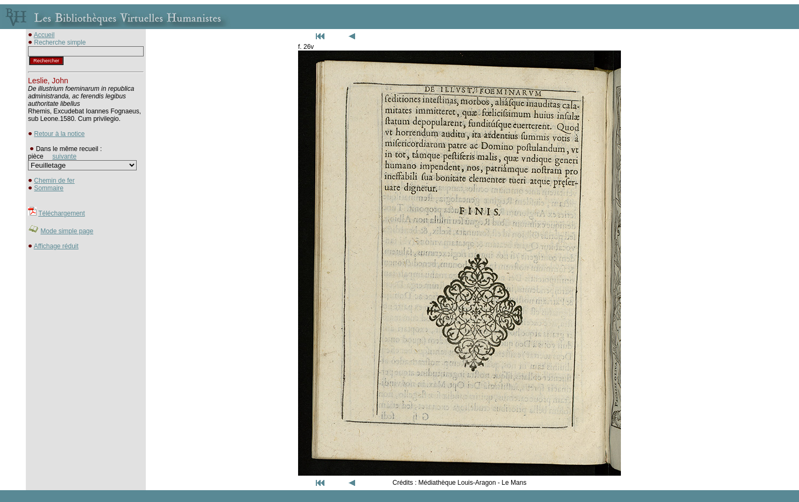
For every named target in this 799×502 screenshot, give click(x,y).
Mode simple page (66, 231)
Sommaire (48, 188)
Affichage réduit (56, 246)
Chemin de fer (54, 180)
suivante (64, 156)
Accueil (44, 35)
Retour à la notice (59, 134)
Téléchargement (61, 213)
